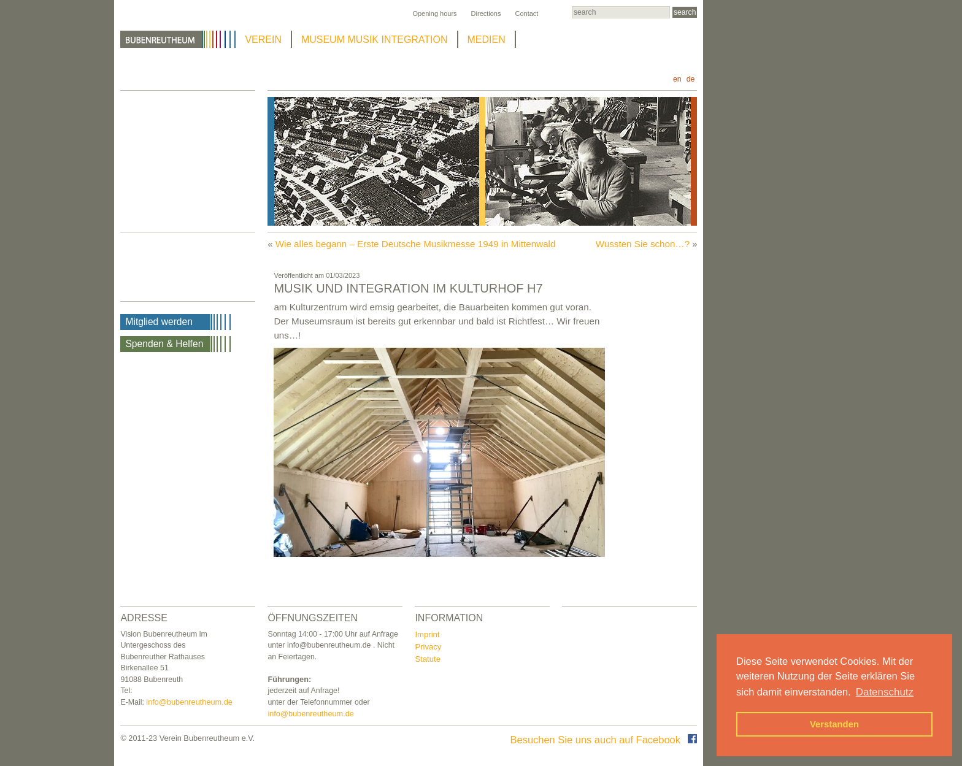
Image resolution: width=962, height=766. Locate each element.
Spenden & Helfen (164, 344)
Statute (428, 659)
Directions (486, 13)
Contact (526, 13)
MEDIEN (487, 39)
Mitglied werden (159, 321)
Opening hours (434, 13)
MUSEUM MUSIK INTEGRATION (374, 39)
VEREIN (263, 39)
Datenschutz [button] (885, 692)
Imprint (427, 634)
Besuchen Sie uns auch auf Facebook (604, 739)
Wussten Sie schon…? (643, 244)
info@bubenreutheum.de (189, 702)
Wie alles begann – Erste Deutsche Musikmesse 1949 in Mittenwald (415, 244)
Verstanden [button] (834, 724)
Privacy (428, 646)
